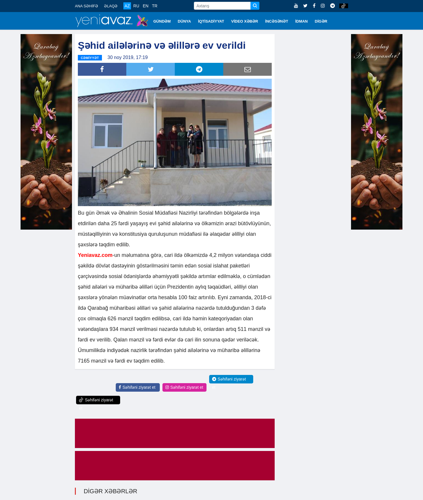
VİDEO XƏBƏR (244, 21)
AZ (127, 6)
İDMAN (301, 21)
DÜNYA (184, 21)
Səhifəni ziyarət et (137, 386)
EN (145, 6)
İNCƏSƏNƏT (276, 21)
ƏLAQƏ (111, 6)
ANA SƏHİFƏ (86, 6)
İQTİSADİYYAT (211, 21)
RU (136, 6)
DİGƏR (321, 21)
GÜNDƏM (162, 21)
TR (154, 6)
